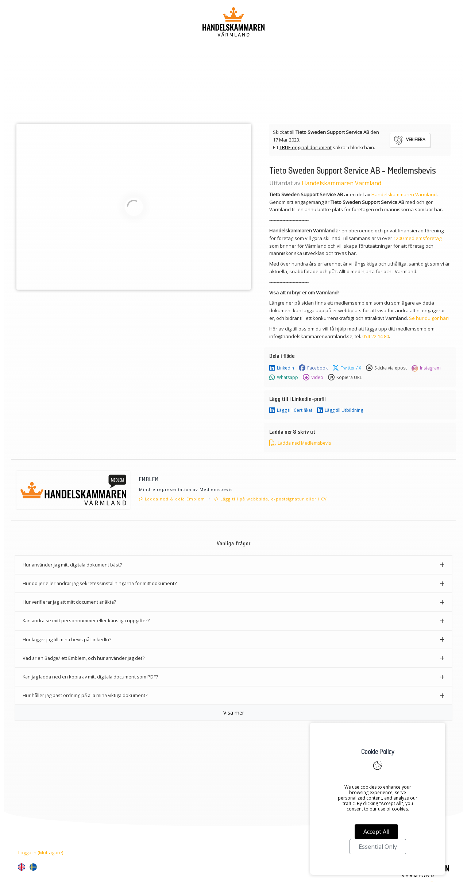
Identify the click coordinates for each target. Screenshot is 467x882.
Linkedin (281, 368)
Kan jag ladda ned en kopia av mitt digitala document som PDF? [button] (90, 676)
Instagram (426, 368)
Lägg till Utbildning (340, 410)
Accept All (376, 832)
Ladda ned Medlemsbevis (300, 443)
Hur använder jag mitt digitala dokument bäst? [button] (72, 564)
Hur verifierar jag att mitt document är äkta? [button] (69, 602)
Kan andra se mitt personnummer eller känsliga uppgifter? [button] (86, 620)
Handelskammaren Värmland (341, 183)
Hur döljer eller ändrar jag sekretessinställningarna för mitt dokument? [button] (100, 583)
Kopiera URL (345, 377)
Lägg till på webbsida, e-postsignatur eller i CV (270, 499)
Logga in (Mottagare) (40, 852)
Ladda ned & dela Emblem (172, 499)
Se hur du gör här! (429, 318)
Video (313, 377)
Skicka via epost (386, 368)
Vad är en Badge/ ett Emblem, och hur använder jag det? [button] (83, 658)
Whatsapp (283, 377)
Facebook (313, 368)
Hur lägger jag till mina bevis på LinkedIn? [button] (67, 639)
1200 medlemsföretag (417, 238)
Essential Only (378, 847)
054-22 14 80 (375, 336)
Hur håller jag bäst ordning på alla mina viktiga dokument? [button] (85, 695)
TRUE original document (305, 147)
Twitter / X (346, 368)
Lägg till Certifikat (290, 410)
